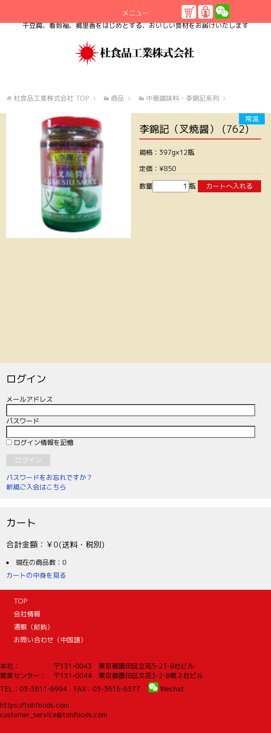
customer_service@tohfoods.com (53, 714)
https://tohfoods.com (34, 705)
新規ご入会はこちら (36, 487)
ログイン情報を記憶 (40, 442)
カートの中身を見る (36, 575)
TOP (51, 98)
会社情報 (27, 614)
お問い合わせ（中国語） (50, 639)
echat (175, 688)
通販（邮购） (34, 626)
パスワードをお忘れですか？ (49, 477)
